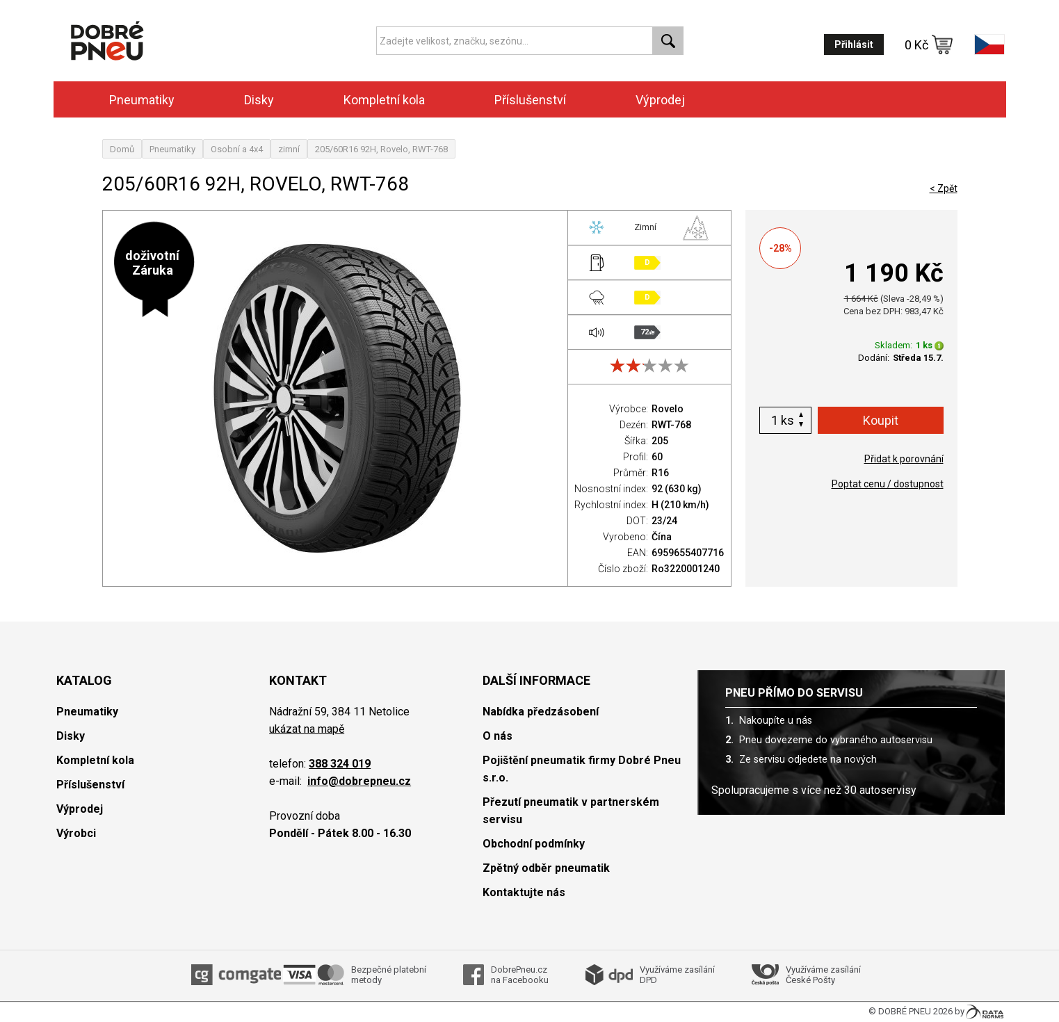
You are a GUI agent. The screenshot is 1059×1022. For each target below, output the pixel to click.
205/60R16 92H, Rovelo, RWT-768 (381, 149)
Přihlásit (853, 44)
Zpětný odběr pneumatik (546, 868)
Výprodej (660, 99)
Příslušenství (530, 99)
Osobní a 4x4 (237, 149)
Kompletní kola (384, 99)
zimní (289, 149)
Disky (259, 99)
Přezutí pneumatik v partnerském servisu (571, 810)
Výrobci (76, 833)
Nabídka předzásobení (541, 711)
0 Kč (929, 44)
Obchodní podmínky (534, 843)
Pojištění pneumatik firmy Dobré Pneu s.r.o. (582, 769)
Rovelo (668, 408)
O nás (497, 736)
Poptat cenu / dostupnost (888, 483)
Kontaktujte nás (524, 892)
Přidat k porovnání (904, 458)
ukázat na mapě (306, 729)
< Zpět (943, 188)
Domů (122, 149)
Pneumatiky (142, 99)
